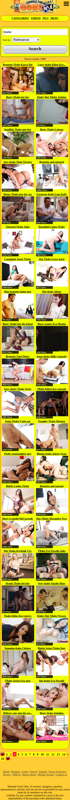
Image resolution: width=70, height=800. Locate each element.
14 (63, 754)
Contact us (61, 774)
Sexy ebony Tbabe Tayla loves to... (17, 389)
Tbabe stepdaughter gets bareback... (17, 454)
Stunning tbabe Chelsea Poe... (17, 648)
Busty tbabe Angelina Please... (52, 713)
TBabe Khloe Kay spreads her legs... (51, 389)
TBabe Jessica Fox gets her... (17, 681)
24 (2, 758)
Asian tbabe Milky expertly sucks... (51, 356)
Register (15, 771)
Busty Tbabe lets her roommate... (17, 97)
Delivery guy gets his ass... (17, 713)
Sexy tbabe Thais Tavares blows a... (17, 162)
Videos (36, 18)
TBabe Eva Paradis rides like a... (52, 551)
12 (53, 754)
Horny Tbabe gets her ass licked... (17, 194)
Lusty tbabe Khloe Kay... (52, 64)
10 (42, 754)
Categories (20, 18)
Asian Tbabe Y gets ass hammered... (17, 421)
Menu (54, 18)
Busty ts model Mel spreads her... (17, 519)
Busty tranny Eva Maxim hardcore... (52, 324)
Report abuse (29, 774)
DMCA (17, 774)
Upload (42, 771)
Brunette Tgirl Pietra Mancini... (17, 356)
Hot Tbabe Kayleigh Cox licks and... (18, 551)
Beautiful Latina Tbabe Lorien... (52, 227)
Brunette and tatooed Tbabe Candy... (51, 486)
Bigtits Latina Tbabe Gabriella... (17, 486)
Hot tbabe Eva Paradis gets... (51, 681)
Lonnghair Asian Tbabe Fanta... (17, 259)
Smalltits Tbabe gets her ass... (17, 130)
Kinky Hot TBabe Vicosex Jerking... (51, 616)
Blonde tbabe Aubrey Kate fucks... (51, 454)
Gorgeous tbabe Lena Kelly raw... (51, 194)
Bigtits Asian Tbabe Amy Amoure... (52, 648)
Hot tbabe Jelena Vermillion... (51, 292)
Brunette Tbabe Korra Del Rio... (17, 65)
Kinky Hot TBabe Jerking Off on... (51, 97)
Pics (46, 18)
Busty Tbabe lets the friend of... (17, 324)
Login (25, 771)
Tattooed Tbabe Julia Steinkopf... (17, 227)
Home (6, 771)
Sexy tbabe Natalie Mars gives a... (51, 583)
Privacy (7, 774)
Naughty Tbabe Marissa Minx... (51, 421)
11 (47, 754)
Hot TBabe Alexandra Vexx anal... (51, 519)
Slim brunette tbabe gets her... (17, 292)
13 (58, 754)
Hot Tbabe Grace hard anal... (51, 259)
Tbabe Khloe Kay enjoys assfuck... (17, 616)
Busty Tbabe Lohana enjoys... (51, 130)
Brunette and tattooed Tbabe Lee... (51, 162)
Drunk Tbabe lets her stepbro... (17, 583)
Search (33, 771)
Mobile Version (46, 774)
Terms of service (57, 771)
